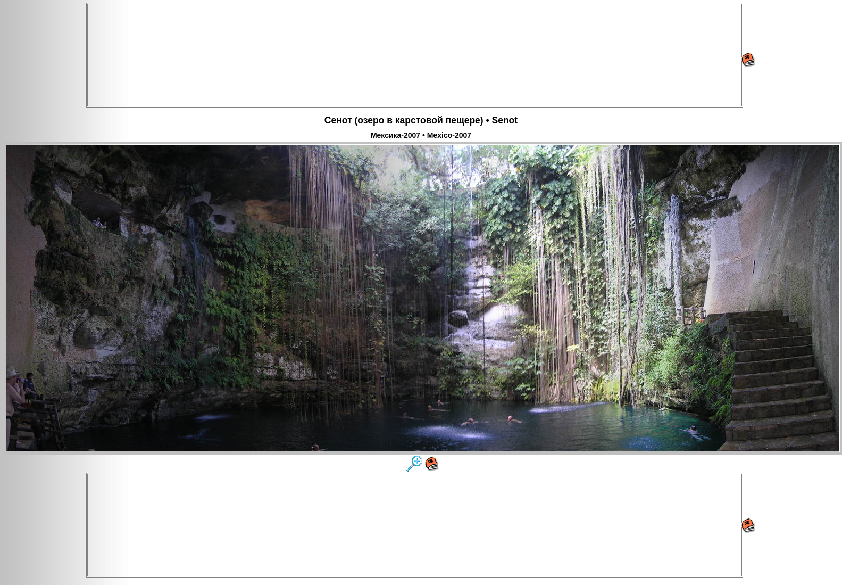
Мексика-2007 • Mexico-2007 (421, 135)
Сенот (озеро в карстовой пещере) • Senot (421, 120)
